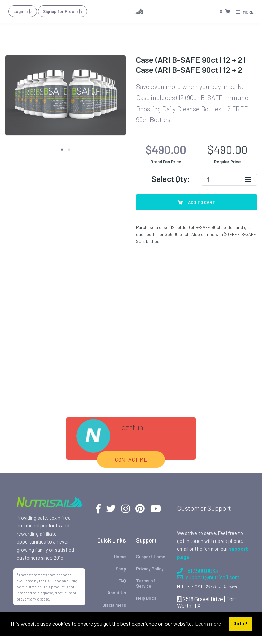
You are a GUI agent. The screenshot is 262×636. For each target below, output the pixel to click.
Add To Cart (196, 202)
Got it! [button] (240, 623)
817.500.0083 (197, 570)
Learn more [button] (208, 623)
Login (22, 11)
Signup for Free (62, 11)
